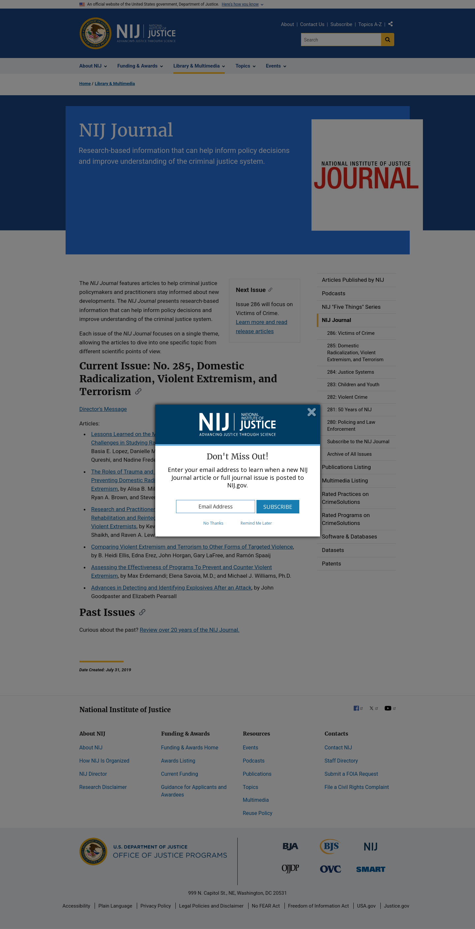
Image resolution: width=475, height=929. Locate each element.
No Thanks (213, 523)
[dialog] (237, 471)
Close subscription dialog (312, 413)
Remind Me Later (256, 523)
